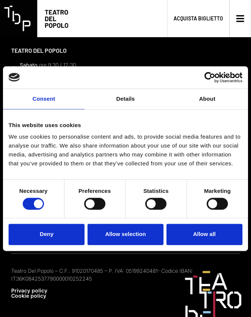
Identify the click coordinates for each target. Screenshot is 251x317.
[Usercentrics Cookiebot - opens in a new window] (209, 77)
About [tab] (207, 99)
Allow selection (125, 234)
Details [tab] (125, 99)
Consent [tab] (43, 99)
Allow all (204, 234)
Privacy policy (29, 290)
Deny (47, 234)
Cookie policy (28, 295)
